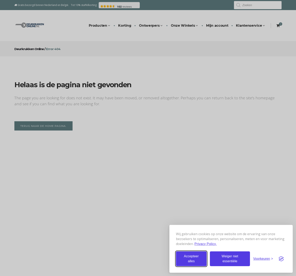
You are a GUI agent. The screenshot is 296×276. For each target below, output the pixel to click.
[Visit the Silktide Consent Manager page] (281, 259)
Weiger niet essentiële (230, 258)
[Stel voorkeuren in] (263, 259)
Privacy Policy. (205, 244)
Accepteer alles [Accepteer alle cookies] (191, 258)
